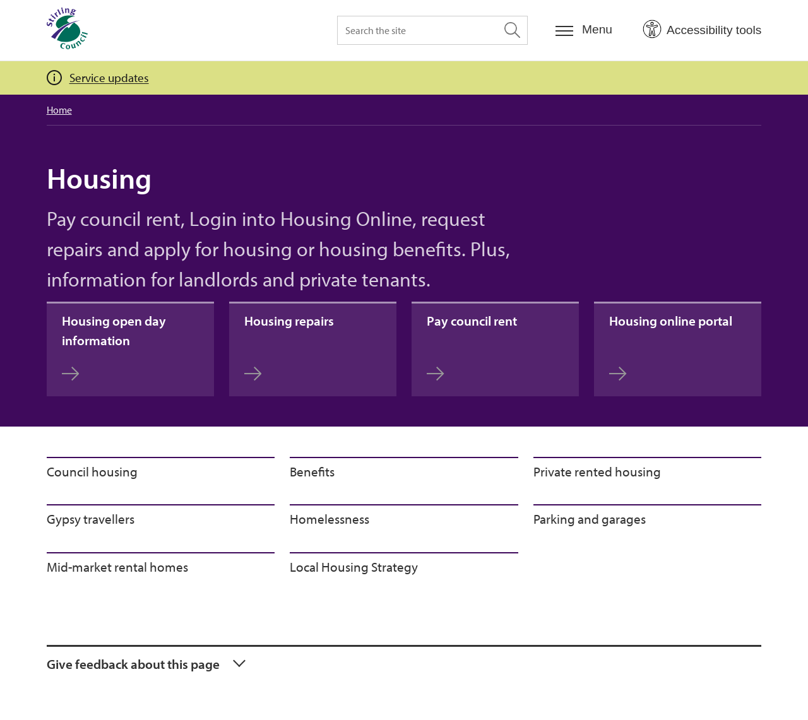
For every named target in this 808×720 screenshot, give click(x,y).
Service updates (109, 77)
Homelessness (329, 518)
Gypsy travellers (90, 518)
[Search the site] (432, 30)
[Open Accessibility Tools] (702, 29)
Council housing (92, 471)
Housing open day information (114, 346)
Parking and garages (589, 518)
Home (59, 109)
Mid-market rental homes (117, 566)
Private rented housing (597, 471)
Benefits (312, 471)
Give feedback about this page (133, 664)
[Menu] (584, 30)
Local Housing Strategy (354, 566)
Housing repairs (289, 346)
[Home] (67, 30)
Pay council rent (472, 346)
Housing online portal (670, 346)
